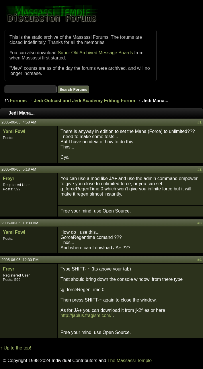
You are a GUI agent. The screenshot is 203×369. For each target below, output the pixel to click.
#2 (200, 169)
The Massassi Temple (130, 360)
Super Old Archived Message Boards (95, 52)
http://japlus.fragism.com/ (86, 315)
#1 (200, 122)
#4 (200, 260)
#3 (200, 223)
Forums (18, 100)
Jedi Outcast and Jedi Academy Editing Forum (84, 100)
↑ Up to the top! (15, 347)
